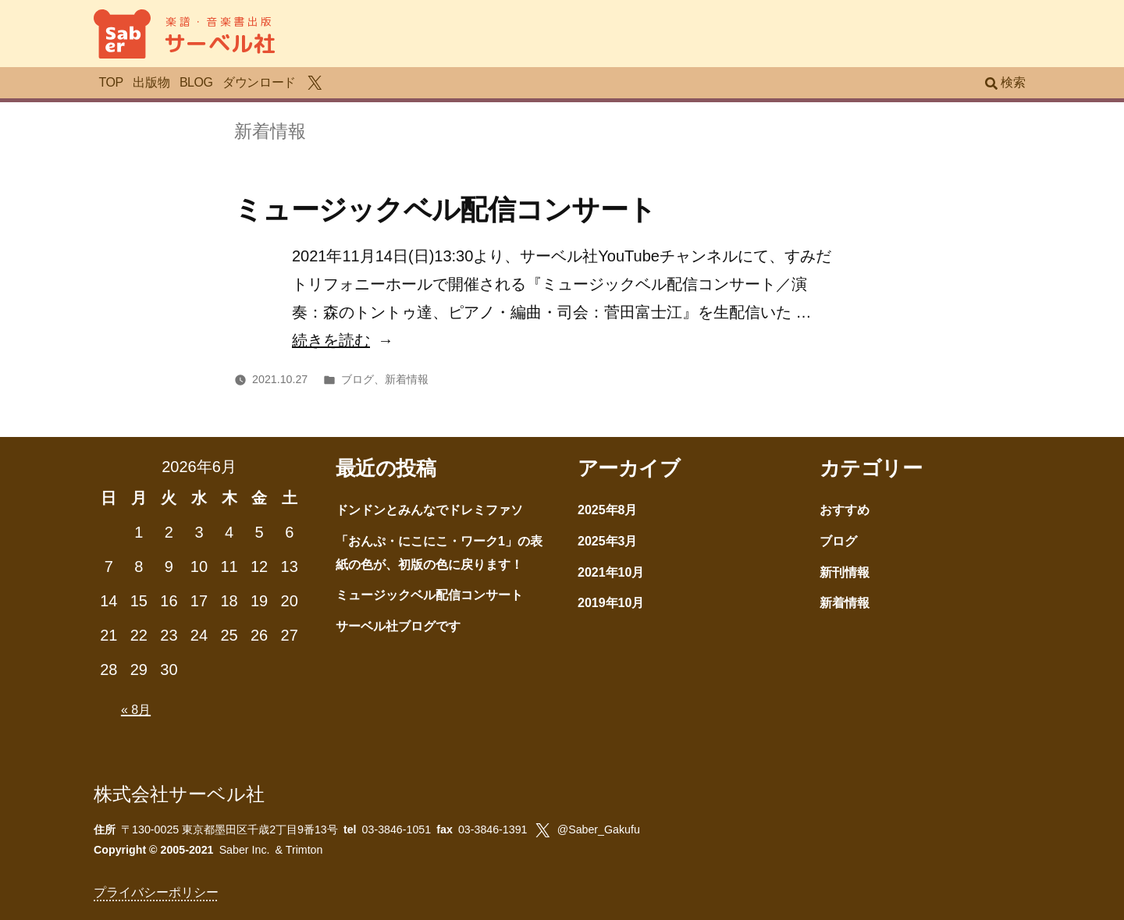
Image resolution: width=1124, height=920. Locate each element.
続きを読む (331, 340)
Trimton (304, 850)
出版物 (151, 82)
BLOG (196, 82)
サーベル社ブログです (398, 626)
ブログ (357, 379)
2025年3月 (608, 541)
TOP (110, 82)
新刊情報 (845, 572)
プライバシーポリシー (156, 892)
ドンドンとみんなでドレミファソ (429, 510)
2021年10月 (611, 572)
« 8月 (136, 709)
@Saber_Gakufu (598, 829)
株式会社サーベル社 (179, 794)
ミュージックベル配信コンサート (445, 210)
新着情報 (407, 379)
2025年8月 (608, 510)
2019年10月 (611, 602)
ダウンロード (258, 82)
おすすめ (845, 510)
